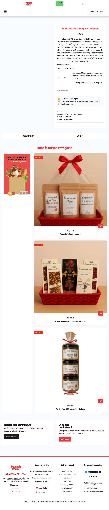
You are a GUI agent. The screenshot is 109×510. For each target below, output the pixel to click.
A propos (93, 476)
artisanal (68, 117)
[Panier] (59, 3)
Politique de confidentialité (93, 492)
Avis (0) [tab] (80, 136)
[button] (5, 12)
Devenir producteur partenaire (41, 471)
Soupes (79, 114)
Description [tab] (28, 136)
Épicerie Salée (71, 114)
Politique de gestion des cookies (93, 484)
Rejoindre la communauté (41, 478)
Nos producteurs (67, 488)
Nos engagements (67, 485)
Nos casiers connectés (67, 474)
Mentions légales (93, 488)
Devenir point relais (42, 474)
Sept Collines (68, 119)
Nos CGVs (67, 481)
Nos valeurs (67, 478)
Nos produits (67, 492)
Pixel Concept (79, 501)
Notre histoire (67, 471)
